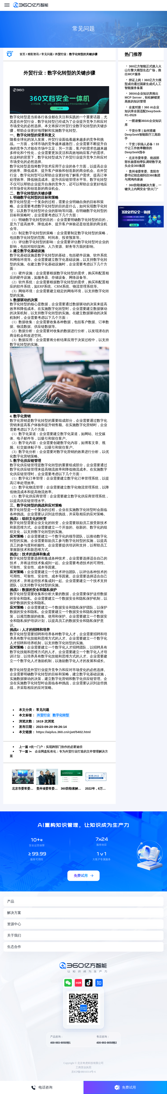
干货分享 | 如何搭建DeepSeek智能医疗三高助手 (142, 134)
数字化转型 (61, 715)
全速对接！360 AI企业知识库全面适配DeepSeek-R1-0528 (143, 111)
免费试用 (125, 1087)
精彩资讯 (33, 54)
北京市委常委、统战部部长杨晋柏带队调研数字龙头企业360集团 (143, 161)
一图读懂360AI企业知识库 (143, 122)
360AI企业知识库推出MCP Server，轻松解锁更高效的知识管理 (142, 97)
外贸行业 (43, 715)
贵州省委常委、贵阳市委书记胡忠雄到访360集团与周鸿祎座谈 (142, 175)
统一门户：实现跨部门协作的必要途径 (56, 747)
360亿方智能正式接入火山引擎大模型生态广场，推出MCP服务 (143, 70)
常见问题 (47, 54)
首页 (22, 54)
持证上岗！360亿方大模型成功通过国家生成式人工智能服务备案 (143, 84)
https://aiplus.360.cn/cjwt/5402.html (63, 732)
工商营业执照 (83, 1067)
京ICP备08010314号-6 (83, 1071)
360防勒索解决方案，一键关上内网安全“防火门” (143, 187)
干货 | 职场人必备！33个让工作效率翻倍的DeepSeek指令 (142, 148)
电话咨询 (41, 1087)
